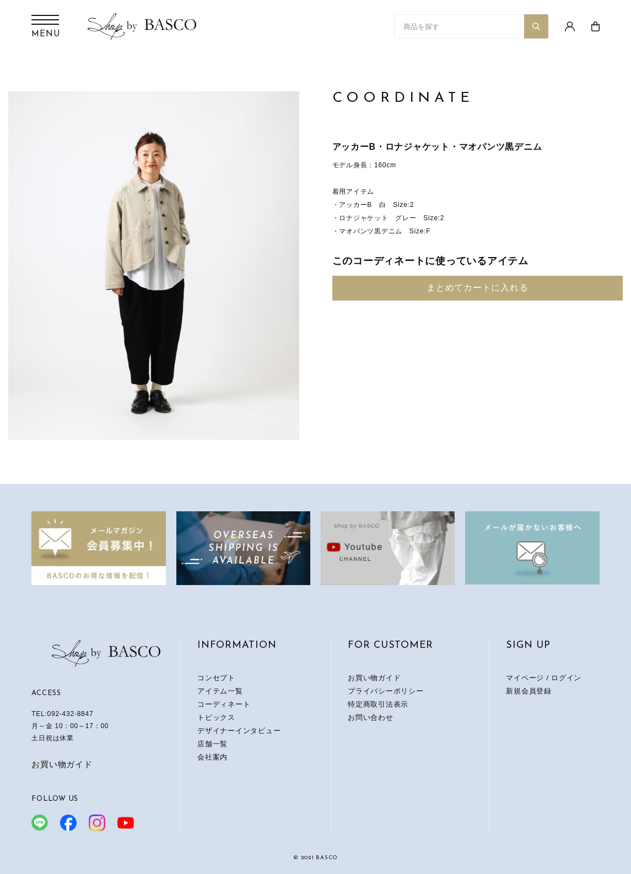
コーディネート (223, 704)
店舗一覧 (212, 744)
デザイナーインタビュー (239, 730)
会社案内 (212, 757)
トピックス (216, 717)
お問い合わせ (370, 717)
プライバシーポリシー (386, 691)
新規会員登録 (529, 691)
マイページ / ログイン (543, 678)
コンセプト (216, 678)
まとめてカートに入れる (477, 287)
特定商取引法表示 (378, 704)
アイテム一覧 (220, 691)
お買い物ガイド (61, 764)
